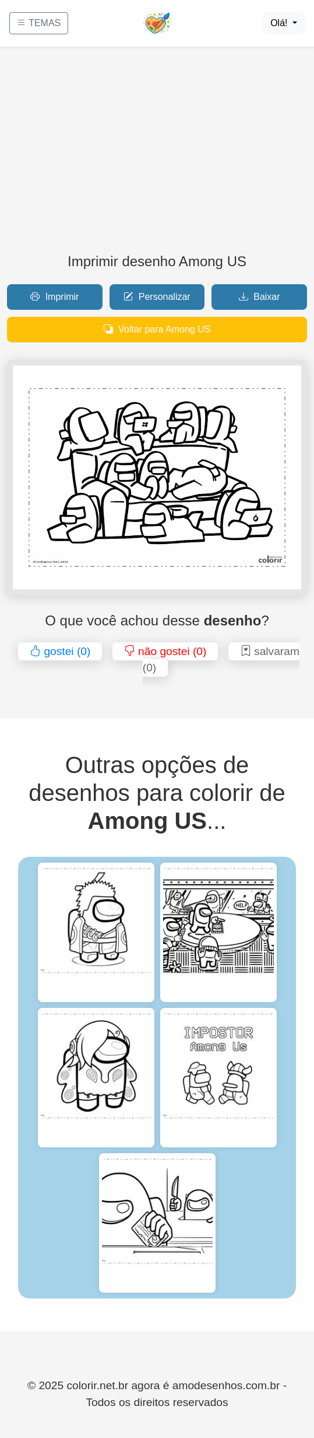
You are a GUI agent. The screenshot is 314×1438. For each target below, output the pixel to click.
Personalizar (157, 297)
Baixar (259, 297)
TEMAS (39, 23)
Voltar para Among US (157, 329)
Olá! (280, 23)
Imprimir (54, 297)
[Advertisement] (157, 154)
